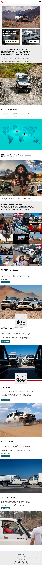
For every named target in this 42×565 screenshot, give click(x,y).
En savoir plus (5, 282)
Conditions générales (21, 559)
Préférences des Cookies (21, 557)
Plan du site (21, 555)
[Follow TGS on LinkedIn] (15, 562)
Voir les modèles (33, 41)
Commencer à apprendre (11, 41)
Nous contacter (21, 554)
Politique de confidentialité (21, 556)
